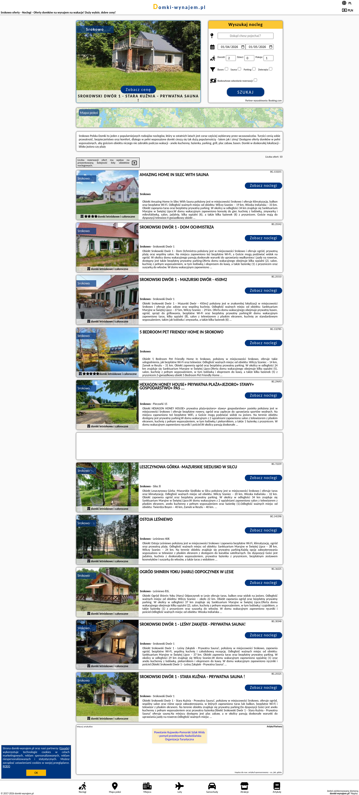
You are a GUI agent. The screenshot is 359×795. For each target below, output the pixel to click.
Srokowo (84, 178)
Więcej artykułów (85, 726)
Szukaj (245, 92)
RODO (6, 766)
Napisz (354, 793)
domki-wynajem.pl (179, 7)
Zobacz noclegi (263, 185)
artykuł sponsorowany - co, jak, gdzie (265, 772)
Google (64, 748)
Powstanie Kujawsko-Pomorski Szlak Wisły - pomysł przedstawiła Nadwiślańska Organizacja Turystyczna (179, 736)
